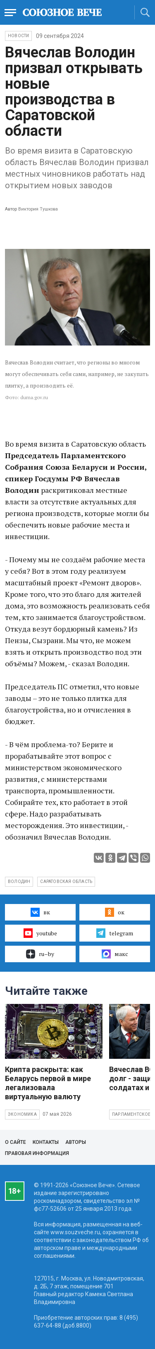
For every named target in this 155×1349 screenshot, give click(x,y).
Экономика (22, 1114)
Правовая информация (37, 1153)
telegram (114, 932)
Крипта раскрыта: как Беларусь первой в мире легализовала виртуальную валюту (48, 1083)
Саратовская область (66, 881)
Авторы (75, 1142)
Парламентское (131, 1114)
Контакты (46, 1142)
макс (115, 953)
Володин (19, 881)
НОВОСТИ (18, 35)
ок (114, 912)
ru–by (40, 953)
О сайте (15, 1142)
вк (40, 912)
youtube (40, 932)
